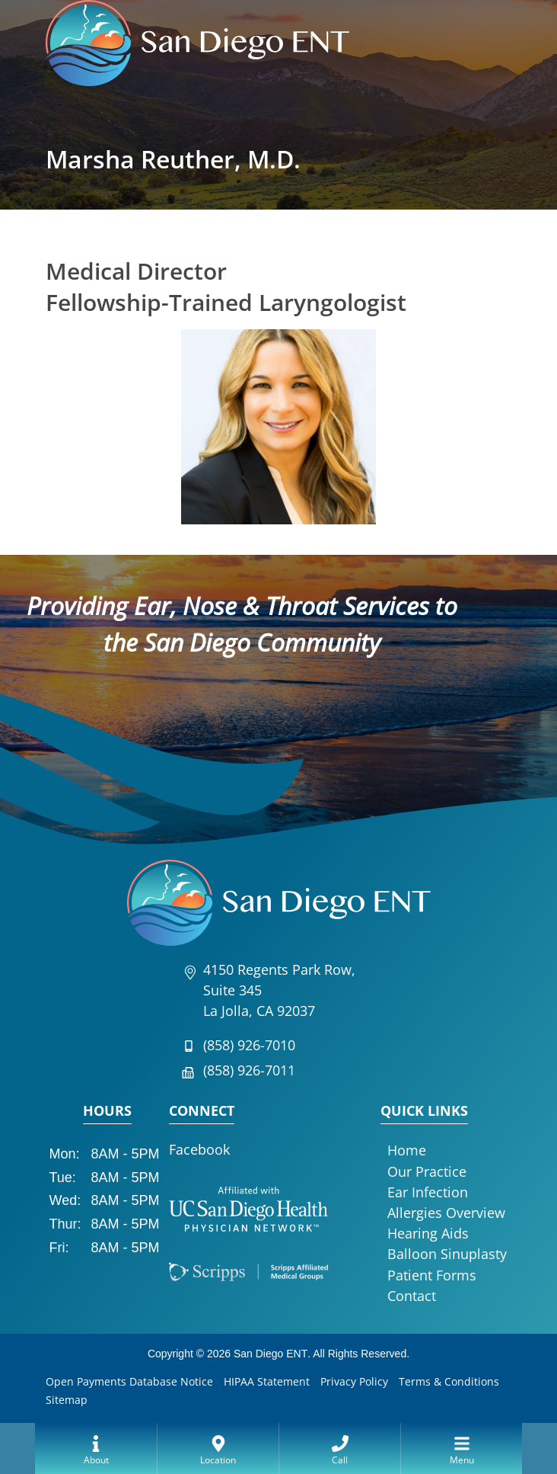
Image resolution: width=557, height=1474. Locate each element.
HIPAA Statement (267, 1381)
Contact (411, 1296)
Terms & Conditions (449, 1381)
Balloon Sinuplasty (447, 1254)
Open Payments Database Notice (129, 1381)
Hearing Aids (428, 1233)
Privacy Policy (354, 1381)
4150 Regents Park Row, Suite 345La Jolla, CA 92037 (279, 990)
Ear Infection (427, 1192)
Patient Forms (431, 1275)
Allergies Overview (446, 1212)
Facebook (199, 1149)
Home (406, 1150)
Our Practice (426, 1171)
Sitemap (67, 1399)
